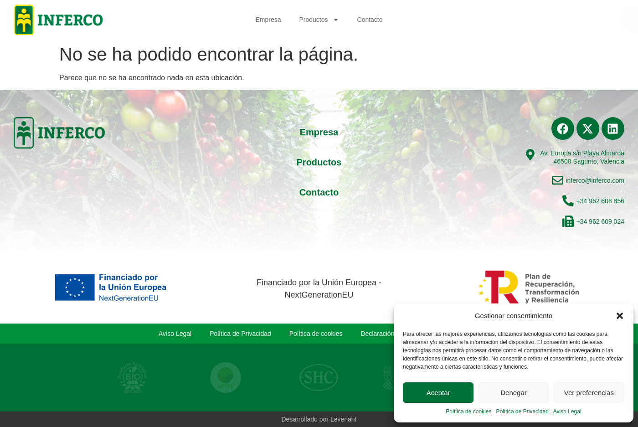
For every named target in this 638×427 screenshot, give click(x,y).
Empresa (268, 19)
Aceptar (438, 392)
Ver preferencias (589, 392)
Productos (319, 19)
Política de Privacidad (522, 411)
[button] (619, 315)
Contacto (370, 19)
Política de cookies (468, 411)
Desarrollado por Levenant (319, 419)
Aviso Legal (567, 411)
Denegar (513, 392)
